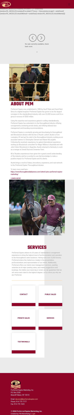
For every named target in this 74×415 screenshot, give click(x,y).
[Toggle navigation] (69, 4)
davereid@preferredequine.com (26, 399)
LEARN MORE (16, 178)
